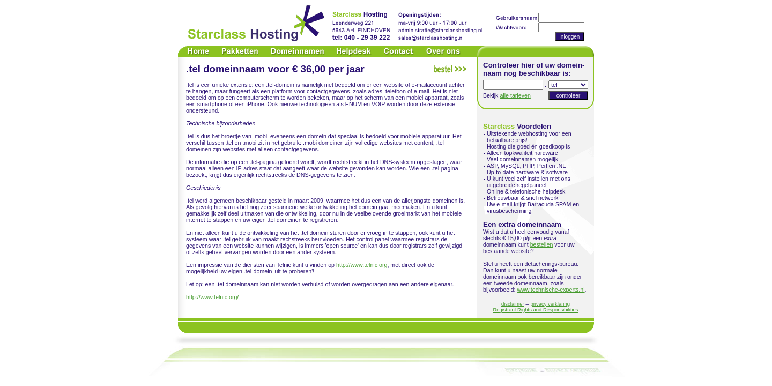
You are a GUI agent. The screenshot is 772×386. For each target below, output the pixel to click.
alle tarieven (515, 95)
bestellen (541, 244)
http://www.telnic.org (361, 265)
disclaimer (512, 304)
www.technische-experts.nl (550, 289)
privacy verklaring (550, 304)
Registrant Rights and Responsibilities (535, 310)
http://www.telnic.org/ (212, 297)
